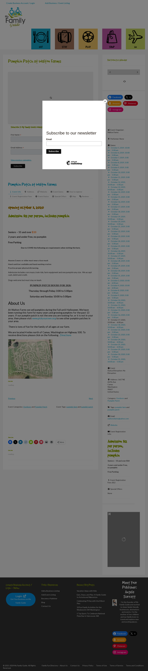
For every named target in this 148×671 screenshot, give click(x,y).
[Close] (105, 101)
